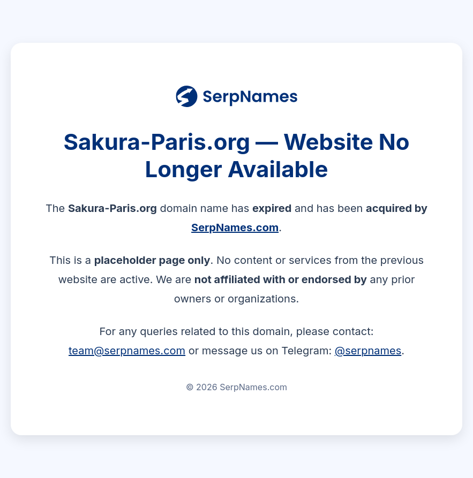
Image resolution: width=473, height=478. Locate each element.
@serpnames (368, 350)
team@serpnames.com (127, 350)
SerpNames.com (235, 227)
